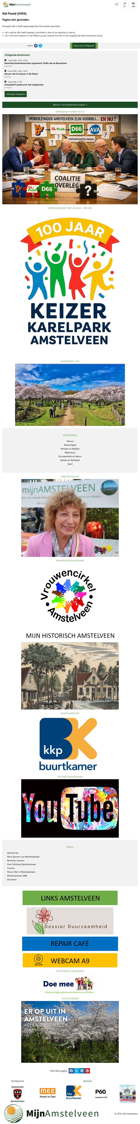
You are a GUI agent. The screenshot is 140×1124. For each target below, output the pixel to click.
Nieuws (70, 441)
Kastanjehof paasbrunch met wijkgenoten (24, 84)
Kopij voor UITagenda (84, 45)
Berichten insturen (15, 860)
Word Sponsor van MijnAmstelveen (23, 856)
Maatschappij (70, 445)
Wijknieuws (70, 452)
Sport (70, 464)
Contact (10, 868)
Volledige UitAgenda (15, 94)
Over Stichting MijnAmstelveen (21, 864)
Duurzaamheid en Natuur (70, 456)
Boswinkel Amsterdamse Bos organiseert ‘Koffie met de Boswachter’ (36, 63)
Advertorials (12, 853)
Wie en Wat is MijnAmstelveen (21, 872)
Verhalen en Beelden (70, 448)
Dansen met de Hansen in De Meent (21, 73)
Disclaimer (12, 879)
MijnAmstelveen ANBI (17, 875)
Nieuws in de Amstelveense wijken (70, 104)
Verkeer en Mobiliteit (70, 460)
